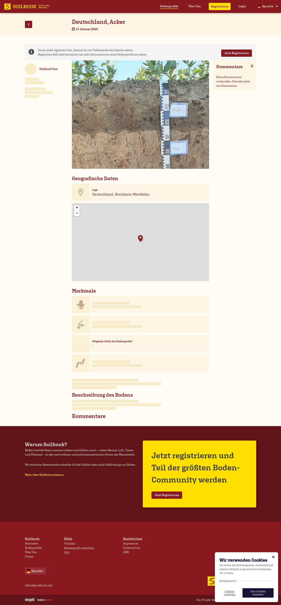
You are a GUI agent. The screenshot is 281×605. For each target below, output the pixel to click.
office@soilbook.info (39, 585)
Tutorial (69, 543)
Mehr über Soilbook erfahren (44, 475)
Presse (29, 556)
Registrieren (219, 6)
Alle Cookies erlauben (258, 593)
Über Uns (194, 6)
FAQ (67, 552)
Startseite (31, 543)
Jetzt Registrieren (236, 53)
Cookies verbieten (229, 593)
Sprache (265, 6)
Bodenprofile (169, 6)
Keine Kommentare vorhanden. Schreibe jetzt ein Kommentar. (233, 81)
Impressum (130, 543)
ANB (126, 552)
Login (242, 6)
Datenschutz (131, 548)
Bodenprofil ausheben (78, 548)
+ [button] (77, 208)
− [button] (77, 213)
